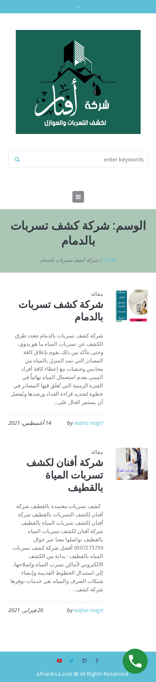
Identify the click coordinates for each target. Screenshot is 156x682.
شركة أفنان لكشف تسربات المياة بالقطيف (64, 474)
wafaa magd (88, 423)
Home (109, 259)
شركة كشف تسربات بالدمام (60, 310)
